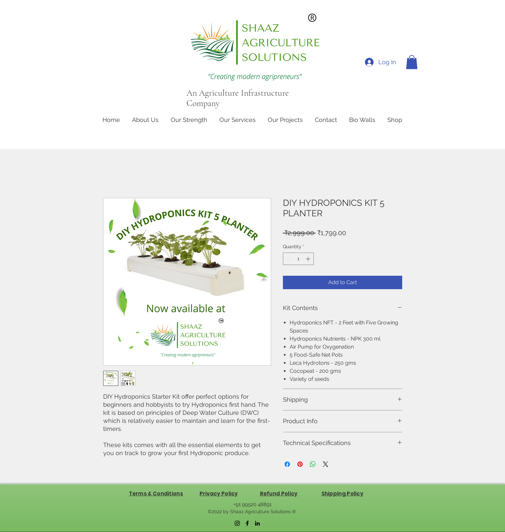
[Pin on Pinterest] (300, 464)
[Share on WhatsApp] (313, 464)
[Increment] (308, 259)
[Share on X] (326, 464)
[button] (412, 62)
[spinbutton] (298, 259)
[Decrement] (288, 259)
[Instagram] (237, 523)
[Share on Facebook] (287, 464)
